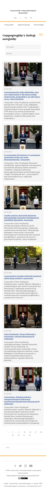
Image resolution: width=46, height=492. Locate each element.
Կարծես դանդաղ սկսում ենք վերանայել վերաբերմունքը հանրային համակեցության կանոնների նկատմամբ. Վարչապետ (21, 217)
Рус (26, 18)
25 (25, 432)
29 (13, 435)
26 (30, 432)
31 (24, 435)
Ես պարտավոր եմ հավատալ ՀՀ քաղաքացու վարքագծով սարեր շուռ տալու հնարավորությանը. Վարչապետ (22, 157)
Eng (15, 18)
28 (41, 432)
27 (35, 432)
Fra (31, 18)
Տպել (7, 447)
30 (19, 435)
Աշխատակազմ (24, 25)
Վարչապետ (9, 25)
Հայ (20, 18)
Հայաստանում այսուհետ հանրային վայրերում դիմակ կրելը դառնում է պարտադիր (22, 277)
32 (29, 435)
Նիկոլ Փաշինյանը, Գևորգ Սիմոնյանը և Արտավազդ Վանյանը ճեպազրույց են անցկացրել (20, 336)
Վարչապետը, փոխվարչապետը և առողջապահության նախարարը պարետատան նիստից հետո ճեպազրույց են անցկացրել (22, 400)
